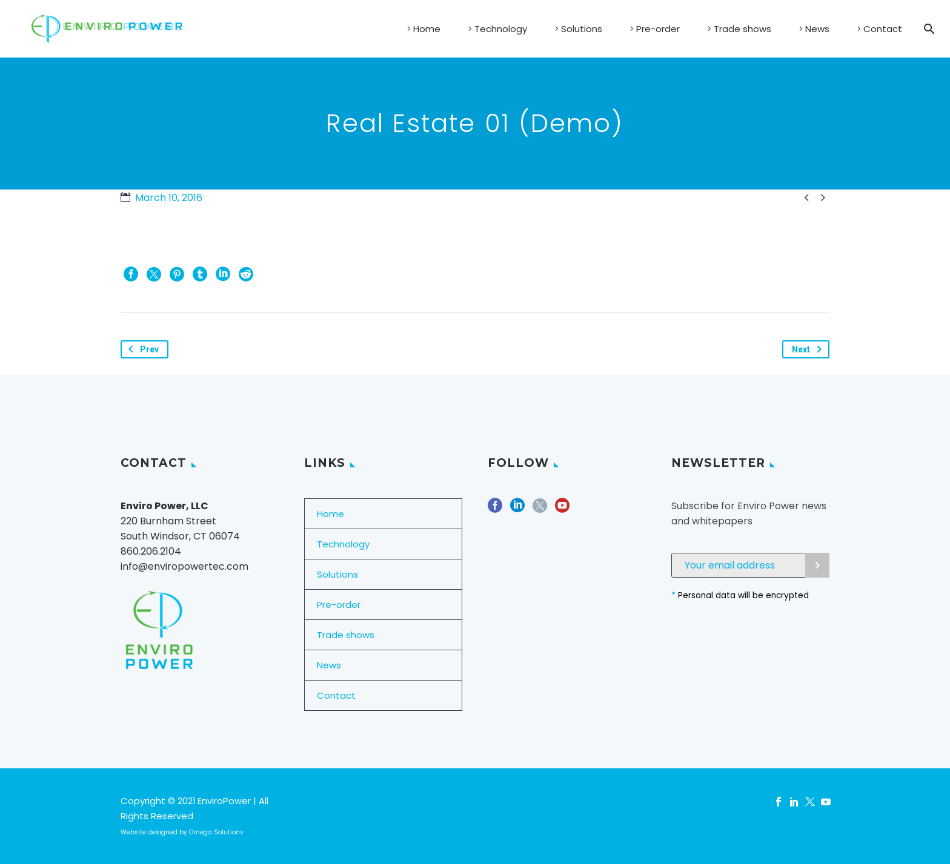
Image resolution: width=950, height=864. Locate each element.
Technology (500, 28)
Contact (882, 28)
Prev (141, 349)
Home (426, 28)
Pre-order (658, 28)
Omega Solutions (216, 832)
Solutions (581, 28)
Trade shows (742, 28)
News (817, 28)
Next (809, 349)
